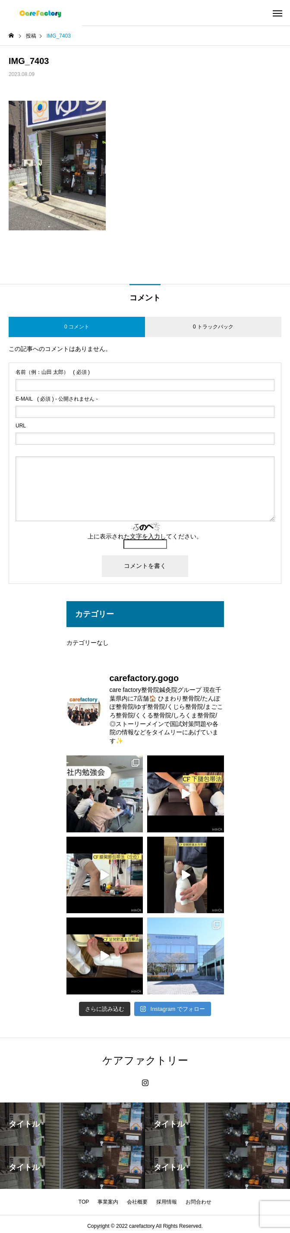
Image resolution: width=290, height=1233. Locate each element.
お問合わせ (198, 1202)
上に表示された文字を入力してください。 (145, 536)
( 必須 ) (53, 372)
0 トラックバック (213, 327)
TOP (84, 1202)
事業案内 (108, 1202)
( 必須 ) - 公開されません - (57, 398)
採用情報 (166, 1202)
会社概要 (137, 1202)
